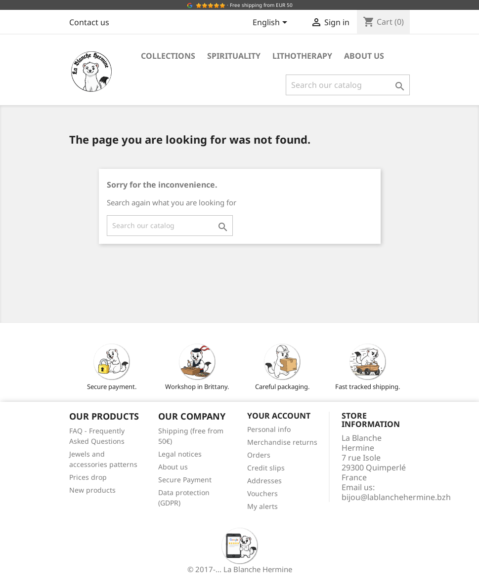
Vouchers (262, 493)
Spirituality (234, 55)
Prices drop (88, 477)
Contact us (89, 22)
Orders (258, 455)
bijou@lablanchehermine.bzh (396, 497)
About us (364, 55)
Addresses (264, 480)
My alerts (262, 506)
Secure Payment (185, 479)
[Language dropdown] (272, 23)
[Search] (348, 85)
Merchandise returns (282, 442)
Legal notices (180, 454)
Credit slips (266, 467)
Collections (168, 55)
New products (92, 490)
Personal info (269, 429)
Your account (278, 415)
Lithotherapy (302, 55)
